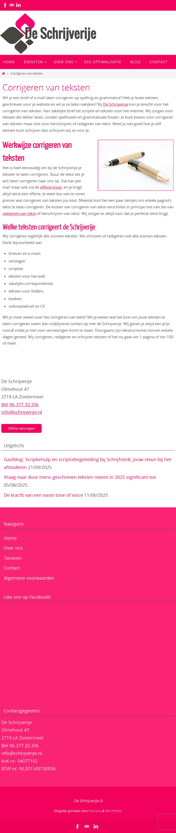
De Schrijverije (115, 104)
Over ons (13, 548)
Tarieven (13, 558)
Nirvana (95, 810)
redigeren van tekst (19, 213)
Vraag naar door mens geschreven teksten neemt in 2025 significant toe (80, 477)
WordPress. (113, 810)
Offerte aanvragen (21, 428)
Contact (12, 568)
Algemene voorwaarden (29, 578)
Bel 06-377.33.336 (20, 404)
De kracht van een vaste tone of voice (43, 495)
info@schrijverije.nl (21, 412)
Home (10, 538)
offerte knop (51, 187)
